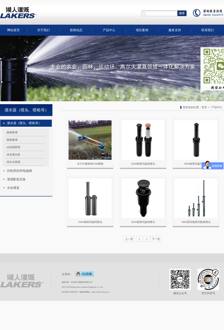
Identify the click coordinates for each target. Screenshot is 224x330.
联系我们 (207, 30)
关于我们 (43, 30)
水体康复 (13, 188)
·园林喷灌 (11, 132)
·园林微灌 (11, 139)
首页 (204, 107)
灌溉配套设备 (16, 179)
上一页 (129, 239)
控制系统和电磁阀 (19, 171)
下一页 (156, 239)
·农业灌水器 (13, 154)
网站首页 (13, 30)
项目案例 (142, 30)
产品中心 (109, 30)
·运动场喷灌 (13, 147)
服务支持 (174, 30)
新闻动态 (76, 30)
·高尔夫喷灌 (13, 162)
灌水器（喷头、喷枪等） (24, 123)
